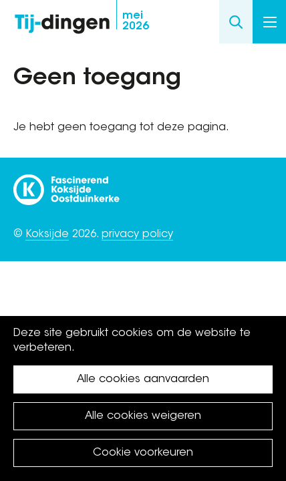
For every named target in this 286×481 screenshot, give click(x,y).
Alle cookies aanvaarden (143, 379)
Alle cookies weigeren (143, 416)
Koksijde (47, 234)
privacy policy (137, 234)
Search (236, 21)
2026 (135, 21)
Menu (270, 22)
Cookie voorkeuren (143, 453)
